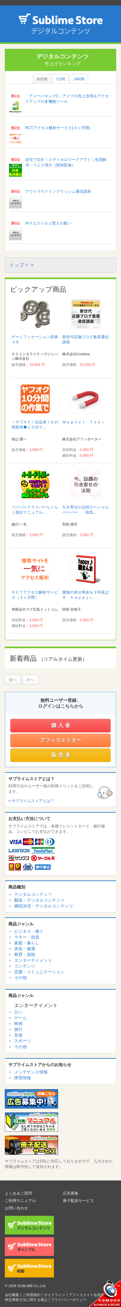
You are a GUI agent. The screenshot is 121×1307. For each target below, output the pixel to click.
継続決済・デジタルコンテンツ (43, 906)
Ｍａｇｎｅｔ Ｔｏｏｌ (83, 422)
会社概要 (12, 1295)
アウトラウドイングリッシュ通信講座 (58, 191)
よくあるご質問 (18, 1193)
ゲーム (20, 1017)
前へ (13, 679)
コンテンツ (24, 966)
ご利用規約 (31, 1295)
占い (18, 1012)
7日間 (60, 79)
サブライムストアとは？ (33, 801)
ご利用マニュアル (20, 1200)
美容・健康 (24, 948)
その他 (20, 977)
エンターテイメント (33, 960)
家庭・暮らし (26, 943)
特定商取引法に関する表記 (26, 1300)
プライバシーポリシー (68, 1300)
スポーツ (22, 1040)
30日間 (41, 79)
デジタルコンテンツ (33, 894)
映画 (18, 1023)
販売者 (61, 755)
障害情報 (22, 1077)
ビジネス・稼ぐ (29, 931)
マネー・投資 (26, 937)
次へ (30, 679)
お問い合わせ (16, 1208)
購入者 (61, 725)
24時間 (79, 79)
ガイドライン (54, 1295)
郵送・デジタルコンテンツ (39, 900)
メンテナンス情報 (31, 1072)
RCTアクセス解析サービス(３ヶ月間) (57, 128)
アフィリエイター (60, 740)
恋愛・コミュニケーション (39, 971)
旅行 (18, 1029)
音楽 (18, 1035)
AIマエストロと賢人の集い (48, 223)
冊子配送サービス (78, 1200)
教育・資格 (24, 954)
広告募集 (70, 1193)
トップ (16, 265)
